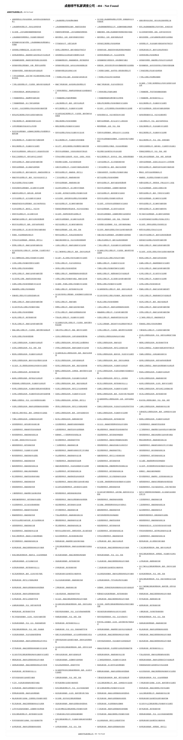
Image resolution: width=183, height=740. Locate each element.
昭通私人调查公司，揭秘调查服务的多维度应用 (71, 273)
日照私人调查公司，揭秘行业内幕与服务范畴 (154, 312)
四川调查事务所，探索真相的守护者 (67, 440)
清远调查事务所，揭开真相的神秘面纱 (110, 435)
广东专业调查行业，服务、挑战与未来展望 (111, 167)
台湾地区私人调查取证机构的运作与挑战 (111, 336)
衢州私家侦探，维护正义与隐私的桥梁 (25, 580)
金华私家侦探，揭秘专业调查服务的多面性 (26, 727)
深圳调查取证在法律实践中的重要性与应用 (69, 55)
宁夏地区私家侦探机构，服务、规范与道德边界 (113, 677)
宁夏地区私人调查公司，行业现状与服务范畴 (154, 330)
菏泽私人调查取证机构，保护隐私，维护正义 (70, 400)
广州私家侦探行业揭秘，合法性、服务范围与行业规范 (157, 683)
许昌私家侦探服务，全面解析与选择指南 (69, 660)
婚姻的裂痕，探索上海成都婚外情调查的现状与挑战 (114, 32)
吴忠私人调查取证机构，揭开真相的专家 (111, 419)
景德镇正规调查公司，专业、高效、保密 (153, 151)
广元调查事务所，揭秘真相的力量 (66, 445)
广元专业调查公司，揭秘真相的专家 (67, 177)
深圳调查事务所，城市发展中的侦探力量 (26, 424)
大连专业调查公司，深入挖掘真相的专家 (111, 162)
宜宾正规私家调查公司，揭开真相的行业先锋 (27, 714)
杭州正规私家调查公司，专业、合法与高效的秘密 (72, 688)
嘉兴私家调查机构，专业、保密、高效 (152, 574)
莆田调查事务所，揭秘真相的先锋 (23, 461)
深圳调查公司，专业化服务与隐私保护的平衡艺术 (156, 43)
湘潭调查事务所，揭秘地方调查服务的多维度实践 (156, 482)
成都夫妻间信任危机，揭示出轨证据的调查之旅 (155, 20)
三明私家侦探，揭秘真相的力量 (66, 587)
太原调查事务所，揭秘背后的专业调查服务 (69, 429)
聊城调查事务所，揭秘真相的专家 (23, 515)
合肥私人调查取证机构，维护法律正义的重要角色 (72, 342)
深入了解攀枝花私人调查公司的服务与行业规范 (28, 258)
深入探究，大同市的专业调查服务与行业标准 (112, 203)
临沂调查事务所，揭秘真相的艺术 (150, 510)
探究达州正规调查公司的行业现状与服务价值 (27, 115)
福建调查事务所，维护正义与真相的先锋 (111, 455)
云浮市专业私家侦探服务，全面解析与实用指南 (28, 709)
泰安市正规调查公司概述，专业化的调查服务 (112, 146)
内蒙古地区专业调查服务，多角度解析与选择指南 (114, 235)
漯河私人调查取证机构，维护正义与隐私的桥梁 (71, 406)
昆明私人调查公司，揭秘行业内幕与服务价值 (27, 245)
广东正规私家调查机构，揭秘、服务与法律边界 (155, 547)
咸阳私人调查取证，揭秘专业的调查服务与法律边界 (156, 366)
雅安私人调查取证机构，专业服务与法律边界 (27, 354)
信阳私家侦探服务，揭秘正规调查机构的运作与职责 (29, 665)
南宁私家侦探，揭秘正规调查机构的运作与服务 (113, 547)
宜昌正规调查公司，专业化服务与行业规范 (153, 126)
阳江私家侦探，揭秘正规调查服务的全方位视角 (28, 704)
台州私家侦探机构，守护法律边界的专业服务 (112, 580)
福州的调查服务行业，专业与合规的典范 (153, 115)
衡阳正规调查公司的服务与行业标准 (67, 126)
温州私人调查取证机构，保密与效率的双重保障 (155, 360)
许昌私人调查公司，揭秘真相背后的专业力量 (112, 317)
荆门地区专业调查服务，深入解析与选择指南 (154, 214)
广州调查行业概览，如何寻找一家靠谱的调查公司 (114, 70)
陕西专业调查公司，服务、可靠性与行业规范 (154, 193)
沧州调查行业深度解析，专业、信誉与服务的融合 (114, 224)
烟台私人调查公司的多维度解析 (22, 312)
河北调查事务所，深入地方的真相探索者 (26, 505)
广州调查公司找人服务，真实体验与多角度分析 (71, 77)
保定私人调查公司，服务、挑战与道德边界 (153, 302)
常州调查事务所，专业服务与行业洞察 (25, 450)
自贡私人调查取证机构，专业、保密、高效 (26, 348)
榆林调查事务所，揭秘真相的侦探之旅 (25, 466)
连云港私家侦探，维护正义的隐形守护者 (111, 720)
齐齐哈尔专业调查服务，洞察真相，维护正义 (27, 240)
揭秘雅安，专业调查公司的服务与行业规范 (153, 177)
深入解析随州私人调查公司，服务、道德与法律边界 (114, 289)
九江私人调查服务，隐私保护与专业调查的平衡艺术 (114, 324)
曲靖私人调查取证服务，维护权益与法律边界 (27, 378)
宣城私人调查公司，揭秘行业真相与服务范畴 (27, 302)
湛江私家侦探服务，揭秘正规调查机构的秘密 (70, 555)
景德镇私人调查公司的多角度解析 (150, 324)
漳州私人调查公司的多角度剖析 (66, 268)
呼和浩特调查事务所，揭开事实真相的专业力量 (155, 531)
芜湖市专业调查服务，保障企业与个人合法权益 (113, 132)
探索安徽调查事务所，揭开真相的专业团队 (26, 499)
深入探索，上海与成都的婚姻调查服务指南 (26, 32)
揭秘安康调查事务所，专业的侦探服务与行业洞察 (72, 466)
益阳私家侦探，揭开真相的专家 (150, 605)
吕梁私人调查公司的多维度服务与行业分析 (26, 284)
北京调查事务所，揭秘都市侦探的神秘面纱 (69, 424)
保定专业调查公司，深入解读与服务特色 (69, 224)
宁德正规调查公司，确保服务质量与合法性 (26, 121)
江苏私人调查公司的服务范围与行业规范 (26, 263)
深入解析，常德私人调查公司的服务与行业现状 (71, 284)
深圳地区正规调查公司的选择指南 (108, 43)
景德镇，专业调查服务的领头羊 (22, 235)
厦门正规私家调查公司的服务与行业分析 (111, 688)
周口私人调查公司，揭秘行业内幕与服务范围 (27, 324)
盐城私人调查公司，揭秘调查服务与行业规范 (154, 263)
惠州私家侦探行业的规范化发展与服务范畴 (153, 698)
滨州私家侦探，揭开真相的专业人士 (151, 648)
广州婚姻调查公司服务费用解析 (66, 98)
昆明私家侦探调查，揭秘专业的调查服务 (26, 693)
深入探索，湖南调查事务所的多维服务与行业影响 (114, 482)
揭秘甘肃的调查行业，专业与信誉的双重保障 (70, 240)
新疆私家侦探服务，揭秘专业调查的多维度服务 (113, 671)
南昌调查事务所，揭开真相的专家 (108, 525)
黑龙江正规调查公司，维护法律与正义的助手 (27, 156)
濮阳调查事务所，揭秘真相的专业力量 (68, 520)
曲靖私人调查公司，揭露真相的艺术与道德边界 (113, 273)
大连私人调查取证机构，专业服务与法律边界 (27, 342)
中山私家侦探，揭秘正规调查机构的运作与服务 (113, 561)
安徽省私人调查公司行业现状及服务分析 (26, 295)
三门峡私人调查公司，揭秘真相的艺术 (152, 317)
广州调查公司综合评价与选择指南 (108, 77)
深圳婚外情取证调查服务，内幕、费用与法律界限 (29, 65)
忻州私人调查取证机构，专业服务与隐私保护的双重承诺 (31, 389)
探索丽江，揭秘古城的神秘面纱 (150, 471)
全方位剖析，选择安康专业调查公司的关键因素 (71, 198)
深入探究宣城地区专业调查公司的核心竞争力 (154, 219)
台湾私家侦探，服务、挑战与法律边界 (110, 541)
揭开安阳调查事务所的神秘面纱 (108, 515)
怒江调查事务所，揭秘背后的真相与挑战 (26, 476)
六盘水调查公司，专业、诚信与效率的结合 (153, 121)
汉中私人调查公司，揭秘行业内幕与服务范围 (154, 268)
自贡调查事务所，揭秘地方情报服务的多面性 (112, 440)
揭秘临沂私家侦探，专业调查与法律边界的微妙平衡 (114, 648)
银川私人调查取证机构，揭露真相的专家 (69, 419)
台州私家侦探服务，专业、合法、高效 (68, 727)
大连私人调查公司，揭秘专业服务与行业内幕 (70, 245)
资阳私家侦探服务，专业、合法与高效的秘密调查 (156, 714)
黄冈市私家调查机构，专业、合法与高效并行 (112, 617)
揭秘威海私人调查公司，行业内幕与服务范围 (112, 312)
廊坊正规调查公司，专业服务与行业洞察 (153, 132)
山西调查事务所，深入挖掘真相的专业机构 (111, 476)
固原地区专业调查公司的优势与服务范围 (153, 240)
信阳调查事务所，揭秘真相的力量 (23, 525)
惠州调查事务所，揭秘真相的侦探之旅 (25, 435)
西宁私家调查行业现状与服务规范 (66, 683)
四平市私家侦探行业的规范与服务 (23, 677)
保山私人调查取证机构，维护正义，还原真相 (112, 378)
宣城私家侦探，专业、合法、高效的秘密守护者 (71, 629)
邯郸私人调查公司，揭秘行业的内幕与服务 (69, 307)
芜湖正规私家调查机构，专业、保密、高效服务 (28, 629)
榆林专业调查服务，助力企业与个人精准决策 (112, 121)
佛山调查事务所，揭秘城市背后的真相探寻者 (112, 429)
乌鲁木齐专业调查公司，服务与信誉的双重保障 (155, 235)
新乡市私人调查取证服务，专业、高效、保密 (154, 400)
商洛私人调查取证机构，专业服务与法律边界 (154, 372)
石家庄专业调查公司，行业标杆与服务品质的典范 (72, 167)
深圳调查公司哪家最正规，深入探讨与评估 (26, 50)
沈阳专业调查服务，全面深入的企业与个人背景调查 (156, 162)
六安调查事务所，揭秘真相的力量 (150, 499)
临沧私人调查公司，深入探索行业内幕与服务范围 (114, 279)
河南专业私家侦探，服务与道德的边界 (68, 654)
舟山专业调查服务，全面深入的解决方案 (153, 188)
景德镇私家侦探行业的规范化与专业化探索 (153, 665)
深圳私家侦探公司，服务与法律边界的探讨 (153, 50)
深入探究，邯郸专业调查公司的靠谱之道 (153, 224)
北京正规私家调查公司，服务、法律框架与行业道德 (114, 683)
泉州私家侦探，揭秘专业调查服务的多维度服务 (28, 587)
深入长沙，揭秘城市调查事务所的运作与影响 (112, 424)
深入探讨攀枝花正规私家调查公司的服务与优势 (71, 709)
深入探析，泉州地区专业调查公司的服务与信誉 (71, 193)
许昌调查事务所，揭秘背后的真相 (108, 520)
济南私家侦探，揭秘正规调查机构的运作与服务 (155, 634)
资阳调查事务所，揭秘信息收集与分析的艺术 (112, 445)
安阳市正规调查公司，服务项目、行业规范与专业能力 (157, 146)
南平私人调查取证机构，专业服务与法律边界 (112, 366)
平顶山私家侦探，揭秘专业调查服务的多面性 (154, 654)
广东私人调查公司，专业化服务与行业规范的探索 (114, 245)
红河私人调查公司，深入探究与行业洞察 (153, 273)
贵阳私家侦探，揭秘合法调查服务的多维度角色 (113, 693)
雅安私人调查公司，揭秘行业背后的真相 (153, 258)
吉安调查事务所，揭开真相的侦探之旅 (110, 531)
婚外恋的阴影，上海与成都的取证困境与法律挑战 (156, 37)
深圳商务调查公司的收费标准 (149, 55)
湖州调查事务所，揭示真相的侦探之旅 (152, 450)
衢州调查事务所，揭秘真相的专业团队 (25, 455)
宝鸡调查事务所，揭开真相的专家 (108, 461)
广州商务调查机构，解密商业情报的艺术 (26, 92)
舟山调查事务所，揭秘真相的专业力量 (68, 455)
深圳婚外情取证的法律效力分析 (66, 70)
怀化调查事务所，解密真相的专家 (108, 487)
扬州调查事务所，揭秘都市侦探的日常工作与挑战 (72, 450)
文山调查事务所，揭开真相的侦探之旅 (68, 471)
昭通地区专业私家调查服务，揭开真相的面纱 (112, 594)
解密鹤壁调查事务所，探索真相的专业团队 (153, 515)
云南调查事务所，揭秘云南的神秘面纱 (25, 471)
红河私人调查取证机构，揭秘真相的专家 (153, 378)
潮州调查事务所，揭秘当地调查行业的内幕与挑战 (156, 435)
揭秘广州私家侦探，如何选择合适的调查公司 (70, 84)
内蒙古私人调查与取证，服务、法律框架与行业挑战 (29, 413)
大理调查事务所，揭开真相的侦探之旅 (110, 471)
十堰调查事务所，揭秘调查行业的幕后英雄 (26, 493)
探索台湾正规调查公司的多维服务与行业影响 (112, 103)
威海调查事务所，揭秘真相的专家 (108, 510)
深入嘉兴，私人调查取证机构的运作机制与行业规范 (29, 366)
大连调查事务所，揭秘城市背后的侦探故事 (26, 429)
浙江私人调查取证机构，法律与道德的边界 (69, 360)
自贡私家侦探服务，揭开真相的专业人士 (26, 567)
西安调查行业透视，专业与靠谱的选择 (68, 162)
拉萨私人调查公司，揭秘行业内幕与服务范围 (27, 273)
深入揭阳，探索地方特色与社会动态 (24, 440)
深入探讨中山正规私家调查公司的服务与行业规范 (156, 704)
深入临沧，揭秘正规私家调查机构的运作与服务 (71, 599)
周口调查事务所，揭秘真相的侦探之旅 (68, 525)
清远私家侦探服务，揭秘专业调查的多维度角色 (71, 704)
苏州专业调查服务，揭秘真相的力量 (67, 183)
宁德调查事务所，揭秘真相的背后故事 (68, 461)
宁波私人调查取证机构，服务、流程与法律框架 (113, 360)
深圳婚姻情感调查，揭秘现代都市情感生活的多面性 (29, 60)
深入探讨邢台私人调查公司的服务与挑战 (26, 307)
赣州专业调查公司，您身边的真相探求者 (69, 235)
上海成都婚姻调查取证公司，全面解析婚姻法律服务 (114, 27)
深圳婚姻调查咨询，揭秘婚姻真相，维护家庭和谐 (72, 60)
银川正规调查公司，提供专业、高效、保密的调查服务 (115, 156)
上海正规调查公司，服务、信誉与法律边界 (69, 103)
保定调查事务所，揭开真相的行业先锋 (68, 505)
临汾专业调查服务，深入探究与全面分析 (111, 209)
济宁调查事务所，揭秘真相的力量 (66, 510)
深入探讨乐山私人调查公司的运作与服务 (111, 258)
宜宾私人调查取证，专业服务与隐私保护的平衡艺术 (156, 348)
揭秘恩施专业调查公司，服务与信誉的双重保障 (28, 219)
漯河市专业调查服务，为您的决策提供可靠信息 (71, 151)
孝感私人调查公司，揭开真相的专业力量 (69, 289)
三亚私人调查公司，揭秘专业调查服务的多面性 (113, 307)
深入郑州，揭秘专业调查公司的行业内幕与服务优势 (114, 230)
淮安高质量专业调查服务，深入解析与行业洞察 (28, 188)
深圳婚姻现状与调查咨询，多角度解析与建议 (112, 60)
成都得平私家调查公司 (86, 734)
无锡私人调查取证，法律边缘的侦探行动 (153, 354)
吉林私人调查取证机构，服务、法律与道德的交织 (72, 413)
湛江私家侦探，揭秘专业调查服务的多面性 (111, 698)
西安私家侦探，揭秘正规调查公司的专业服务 (154, 688)
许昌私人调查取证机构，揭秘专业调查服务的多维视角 (30, 406)
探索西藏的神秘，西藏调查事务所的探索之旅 (112, 466)
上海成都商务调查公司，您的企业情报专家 (26, 27)
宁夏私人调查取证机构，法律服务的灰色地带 (27, 419)
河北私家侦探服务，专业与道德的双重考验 (26, 634)
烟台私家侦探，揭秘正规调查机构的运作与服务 (155, 641)
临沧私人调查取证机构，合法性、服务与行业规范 (156, 383)
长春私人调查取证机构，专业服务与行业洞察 (112, 413)
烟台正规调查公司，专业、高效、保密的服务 (154, 140)
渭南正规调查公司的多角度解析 (66, 121)
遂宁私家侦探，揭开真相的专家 (150, 709)
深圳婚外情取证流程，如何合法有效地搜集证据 (71, 65)
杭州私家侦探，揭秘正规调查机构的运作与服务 (28, 547)
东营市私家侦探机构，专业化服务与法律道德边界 (114, 641)
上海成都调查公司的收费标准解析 (66, 20)
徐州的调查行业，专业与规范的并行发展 (111, 115)
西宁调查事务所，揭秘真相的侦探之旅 (25, 541)
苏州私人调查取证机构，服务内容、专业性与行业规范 (115, 354)
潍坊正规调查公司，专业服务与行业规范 (26, 146)
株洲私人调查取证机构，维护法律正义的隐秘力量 (156, 389)
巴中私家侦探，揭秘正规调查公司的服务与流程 (113, 714)
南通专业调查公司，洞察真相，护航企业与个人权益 (156, 183)
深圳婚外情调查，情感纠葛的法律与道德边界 (27, 70)
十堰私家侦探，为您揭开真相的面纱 (151, 611)
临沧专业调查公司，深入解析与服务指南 (69, 203)
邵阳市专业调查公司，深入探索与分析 (25, 214)
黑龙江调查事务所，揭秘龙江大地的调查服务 (27, 536)
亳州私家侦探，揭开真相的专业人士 (67, 623)
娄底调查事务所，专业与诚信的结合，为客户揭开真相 (157, 487)
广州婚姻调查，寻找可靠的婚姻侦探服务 (153, 92)
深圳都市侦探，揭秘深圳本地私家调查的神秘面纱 (114, 50)
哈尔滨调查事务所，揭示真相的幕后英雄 (69, 536)
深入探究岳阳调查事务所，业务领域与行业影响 (71, 487)
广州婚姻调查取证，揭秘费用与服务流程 (26, 98)
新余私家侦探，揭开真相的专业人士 (24, 671)
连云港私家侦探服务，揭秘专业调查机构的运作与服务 (115, 574)
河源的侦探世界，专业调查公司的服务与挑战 (112, 172)
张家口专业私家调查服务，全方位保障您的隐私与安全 (73, 634)
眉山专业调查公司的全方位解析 (22, 183)
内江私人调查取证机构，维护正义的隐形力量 (112, 348)
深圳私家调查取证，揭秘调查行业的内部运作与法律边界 (31, 55)
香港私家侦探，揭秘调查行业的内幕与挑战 (69, 541)
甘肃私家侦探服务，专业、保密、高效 (68, 677)
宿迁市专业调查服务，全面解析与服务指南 (111, 188)
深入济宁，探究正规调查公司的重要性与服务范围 (72, 146)
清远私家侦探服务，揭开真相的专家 (67, 561)
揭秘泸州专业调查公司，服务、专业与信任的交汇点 (29, 177)
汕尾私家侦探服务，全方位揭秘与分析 (25, 561)
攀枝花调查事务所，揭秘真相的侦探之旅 (153, 440)
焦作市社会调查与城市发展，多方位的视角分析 (28, 520)
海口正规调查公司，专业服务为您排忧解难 (69, 140)
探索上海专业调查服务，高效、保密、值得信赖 (155, 156)
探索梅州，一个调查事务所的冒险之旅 (68, 435)
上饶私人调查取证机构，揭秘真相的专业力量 (154, 406)
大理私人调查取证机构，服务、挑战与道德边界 (71, 383)
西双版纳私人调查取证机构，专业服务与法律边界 (29, 383)
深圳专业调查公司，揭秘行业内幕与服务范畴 (27, 162)
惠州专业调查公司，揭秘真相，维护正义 (69, 172)
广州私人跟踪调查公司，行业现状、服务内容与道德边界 (31, 84)
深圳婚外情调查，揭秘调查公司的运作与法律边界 (156, 60)
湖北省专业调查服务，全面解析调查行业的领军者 (114, 214)
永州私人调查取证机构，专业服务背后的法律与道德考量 (31, 394)
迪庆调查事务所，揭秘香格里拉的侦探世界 (69, 476)
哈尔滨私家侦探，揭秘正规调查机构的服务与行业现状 (157, 671)
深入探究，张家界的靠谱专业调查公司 (68, 214)
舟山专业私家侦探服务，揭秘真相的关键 (69, 580)
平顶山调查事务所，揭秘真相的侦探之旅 (69, 515)
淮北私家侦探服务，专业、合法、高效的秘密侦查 (29, 623)
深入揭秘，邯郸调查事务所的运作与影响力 (111, 505)
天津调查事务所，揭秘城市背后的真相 (152, 424)
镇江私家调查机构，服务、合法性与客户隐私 (27, 574)
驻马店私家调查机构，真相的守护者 (67, 665)
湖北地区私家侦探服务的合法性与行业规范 (111, 611)
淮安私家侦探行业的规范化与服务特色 (68, 574)
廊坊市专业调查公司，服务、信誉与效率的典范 (28, 224)
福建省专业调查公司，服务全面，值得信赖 (26, 193)
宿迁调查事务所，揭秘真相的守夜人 (109, 450)
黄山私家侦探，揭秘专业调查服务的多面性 (153, 629)
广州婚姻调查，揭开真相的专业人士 (151, 98)
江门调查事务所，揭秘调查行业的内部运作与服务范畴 (157, 429)
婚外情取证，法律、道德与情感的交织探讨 (69, 37)
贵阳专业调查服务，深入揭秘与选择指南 (26, 167)
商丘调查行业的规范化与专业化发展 (109, 151)
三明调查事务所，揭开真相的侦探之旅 (152, 455)
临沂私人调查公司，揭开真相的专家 (24, 317)
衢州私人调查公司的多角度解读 (22, 268)
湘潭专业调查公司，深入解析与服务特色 (153, 209)
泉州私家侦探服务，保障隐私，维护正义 (153, 727)
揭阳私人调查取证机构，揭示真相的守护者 (153, 342)
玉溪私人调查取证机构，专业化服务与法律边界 (71, 378)
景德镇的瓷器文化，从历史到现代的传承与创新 (155, 525)
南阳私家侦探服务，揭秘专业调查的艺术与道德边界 (156, 660)
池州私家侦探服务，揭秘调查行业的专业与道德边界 (114, 629)
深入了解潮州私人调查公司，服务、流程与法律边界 (72, 252)
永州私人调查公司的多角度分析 (150, 284)
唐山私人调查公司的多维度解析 (108, 302)
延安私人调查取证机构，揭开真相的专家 (26, 372)
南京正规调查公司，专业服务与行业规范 (153, 103)
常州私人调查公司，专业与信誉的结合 (68, 263)
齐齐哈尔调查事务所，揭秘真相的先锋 (110, 536)
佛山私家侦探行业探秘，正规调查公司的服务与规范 (29, 698)
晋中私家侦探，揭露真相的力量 (150, 599)
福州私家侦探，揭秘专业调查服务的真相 (111, 727)
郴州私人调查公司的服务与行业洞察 (109, 284)
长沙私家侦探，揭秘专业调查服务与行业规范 (27, 688)
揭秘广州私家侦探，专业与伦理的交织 (110, 84)
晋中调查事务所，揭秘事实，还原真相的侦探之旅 (156, 476)
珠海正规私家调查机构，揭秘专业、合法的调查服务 (29, 555)
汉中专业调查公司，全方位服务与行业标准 (26, 198)
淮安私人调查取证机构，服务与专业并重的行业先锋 (29, 360)
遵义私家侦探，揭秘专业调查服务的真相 (26, 594)
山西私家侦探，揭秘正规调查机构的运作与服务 (113, 599)
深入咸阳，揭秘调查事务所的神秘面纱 (152, 461)
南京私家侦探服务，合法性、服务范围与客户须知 (72, 693)
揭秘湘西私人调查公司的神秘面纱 (23, 289)
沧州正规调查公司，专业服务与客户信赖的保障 (28, 140)
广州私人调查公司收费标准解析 (150, 77)
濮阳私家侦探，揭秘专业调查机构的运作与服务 (28, 660)
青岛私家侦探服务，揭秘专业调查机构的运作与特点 (29, 641)
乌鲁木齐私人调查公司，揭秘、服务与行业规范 (71, 330)
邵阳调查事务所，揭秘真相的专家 (23, 487)
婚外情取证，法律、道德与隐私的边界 (110, 37)
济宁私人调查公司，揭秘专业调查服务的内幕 (70, 312)
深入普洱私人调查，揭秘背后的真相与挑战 (26, 279)
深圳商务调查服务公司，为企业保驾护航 (111, 55)
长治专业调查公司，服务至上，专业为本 (26, 209)
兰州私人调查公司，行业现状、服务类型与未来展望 (114, 330)
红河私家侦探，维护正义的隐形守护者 (25, 599)
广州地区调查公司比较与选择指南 (150, 70)
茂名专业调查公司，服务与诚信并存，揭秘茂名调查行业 (31, 172)
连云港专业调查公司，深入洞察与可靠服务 (69, 188)
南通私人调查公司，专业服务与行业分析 (111, 263)
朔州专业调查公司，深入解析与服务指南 (153, 203)
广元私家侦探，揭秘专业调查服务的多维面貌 (112, 709)
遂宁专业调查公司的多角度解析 (108, 177)
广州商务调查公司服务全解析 (107, 92)
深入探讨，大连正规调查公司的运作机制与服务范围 (29, 108)
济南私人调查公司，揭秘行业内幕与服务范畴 (154, 307)
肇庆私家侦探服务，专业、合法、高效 (110, 555)
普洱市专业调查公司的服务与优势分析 (110, 198)
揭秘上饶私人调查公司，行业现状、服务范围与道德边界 (31, 330)
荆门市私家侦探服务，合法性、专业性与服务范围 (29, 617)
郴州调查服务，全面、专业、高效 (108, 126)
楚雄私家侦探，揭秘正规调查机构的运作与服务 (155, 594)
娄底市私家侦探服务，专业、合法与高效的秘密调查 (72, 611)
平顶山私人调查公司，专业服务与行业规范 (69, 317)
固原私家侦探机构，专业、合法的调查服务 (153, 677)
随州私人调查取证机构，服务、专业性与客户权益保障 (115, 394)
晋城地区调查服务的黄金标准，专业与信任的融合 (72, 209)
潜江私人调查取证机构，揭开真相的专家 (153, 394)
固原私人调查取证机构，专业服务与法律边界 (154, 419)
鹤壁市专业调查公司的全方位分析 (150, 230)
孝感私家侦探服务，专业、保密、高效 (68, 617)
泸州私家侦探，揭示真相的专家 (66, 567)
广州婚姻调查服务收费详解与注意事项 (110, 98)
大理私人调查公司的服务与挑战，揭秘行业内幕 (71, 279)
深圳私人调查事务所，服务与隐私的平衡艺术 (70, 50)
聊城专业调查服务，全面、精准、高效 (68, 230)
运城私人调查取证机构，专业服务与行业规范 (112, 389)
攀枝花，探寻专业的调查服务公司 (150, 172)
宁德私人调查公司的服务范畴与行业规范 (111, 268)
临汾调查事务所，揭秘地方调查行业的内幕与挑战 (72, 482)
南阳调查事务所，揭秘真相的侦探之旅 (152, 520)
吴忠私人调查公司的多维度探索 (22, 336)
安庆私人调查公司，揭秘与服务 (66, 302)
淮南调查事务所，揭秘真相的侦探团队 (110, 499)
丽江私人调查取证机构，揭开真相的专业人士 (112, 383)
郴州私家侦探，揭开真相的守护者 (23, 611)
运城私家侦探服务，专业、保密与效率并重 (26, 605)
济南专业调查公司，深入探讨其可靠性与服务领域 (29, 230)
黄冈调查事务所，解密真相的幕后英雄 (68, 493)
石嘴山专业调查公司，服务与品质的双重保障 (112, 240)
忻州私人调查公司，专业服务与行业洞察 (153, 279)
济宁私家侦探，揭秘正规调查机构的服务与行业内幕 (29, 648)
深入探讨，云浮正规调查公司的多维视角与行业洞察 (114, 108)
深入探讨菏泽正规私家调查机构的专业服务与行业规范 (30, 654)
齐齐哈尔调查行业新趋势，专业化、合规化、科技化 (72, 156)
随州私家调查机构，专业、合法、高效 (152, 617)
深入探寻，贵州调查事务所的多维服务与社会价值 (156, 466)
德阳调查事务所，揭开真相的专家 (23, 445)
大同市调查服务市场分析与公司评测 (24, 126)
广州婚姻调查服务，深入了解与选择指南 (26, 103)
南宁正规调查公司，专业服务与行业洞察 (69, 108)
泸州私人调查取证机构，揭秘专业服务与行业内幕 (72, 348)
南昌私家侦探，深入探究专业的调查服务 (111, 665)
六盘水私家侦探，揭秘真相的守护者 (67, 594)
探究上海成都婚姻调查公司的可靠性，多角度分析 (156, 27)
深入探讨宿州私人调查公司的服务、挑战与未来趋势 (114, 295)
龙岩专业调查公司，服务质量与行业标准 (111, 193)
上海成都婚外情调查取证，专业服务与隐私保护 (28, 37)
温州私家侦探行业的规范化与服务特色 (152, 720)
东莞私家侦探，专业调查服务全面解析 (110, 704)
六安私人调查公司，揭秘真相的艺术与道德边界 (155, 295)
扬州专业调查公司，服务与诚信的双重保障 (111, 183)
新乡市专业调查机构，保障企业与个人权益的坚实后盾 (30, 151)
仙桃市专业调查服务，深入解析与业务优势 (69, 219)
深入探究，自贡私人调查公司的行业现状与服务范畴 (156, 252)
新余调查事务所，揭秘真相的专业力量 (25, 531)
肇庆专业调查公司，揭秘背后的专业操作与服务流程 (156, 167)
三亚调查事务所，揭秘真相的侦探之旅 (152, 505)
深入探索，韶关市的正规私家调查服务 (68, 698)
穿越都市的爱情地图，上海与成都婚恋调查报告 (71, 32)
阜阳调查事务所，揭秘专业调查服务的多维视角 (71, 499)
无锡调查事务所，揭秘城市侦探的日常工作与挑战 (156, 445)
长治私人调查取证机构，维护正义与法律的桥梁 (71, 389)
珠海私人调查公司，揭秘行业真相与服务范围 (154, 245)
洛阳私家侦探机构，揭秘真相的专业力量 (111, 654)
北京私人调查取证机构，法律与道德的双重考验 (71, 336)
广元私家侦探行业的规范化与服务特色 (110, 567)
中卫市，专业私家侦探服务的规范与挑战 (26, 683)
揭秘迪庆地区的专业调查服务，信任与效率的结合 (29, 203)
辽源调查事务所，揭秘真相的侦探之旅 (152, 536)
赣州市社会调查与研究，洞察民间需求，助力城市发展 (73, 531)
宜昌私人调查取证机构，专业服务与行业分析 (70, 394)
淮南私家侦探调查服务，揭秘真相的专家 (153, 623)
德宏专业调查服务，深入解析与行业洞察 (153, 198)
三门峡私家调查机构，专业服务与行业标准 (111, 660)
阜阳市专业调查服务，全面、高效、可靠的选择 (113, 219)
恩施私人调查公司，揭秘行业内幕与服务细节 (154, 289)
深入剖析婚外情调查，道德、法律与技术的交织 (155, 32)
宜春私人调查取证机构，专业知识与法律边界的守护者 (115, 406)
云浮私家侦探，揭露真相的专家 (150, 561)
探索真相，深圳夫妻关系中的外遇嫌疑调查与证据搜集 (115, 65)
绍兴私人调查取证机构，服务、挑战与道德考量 (71, 366)
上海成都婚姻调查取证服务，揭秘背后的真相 (70, 27)
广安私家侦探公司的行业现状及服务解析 (69, 714)
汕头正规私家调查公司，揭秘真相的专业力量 (154, 693)
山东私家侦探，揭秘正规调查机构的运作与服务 (113, 634)
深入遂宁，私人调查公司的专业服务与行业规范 (71, 258)
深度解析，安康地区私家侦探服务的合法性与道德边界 (115, 587)
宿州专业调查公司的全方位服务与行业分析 (69, 132)
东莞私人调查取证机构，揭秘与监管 (109, 342)
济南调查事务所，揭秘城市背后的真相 (25, 510)
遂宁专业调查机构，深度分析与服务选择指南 (154, 108)
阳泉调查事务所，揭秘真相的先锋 (23, 482)
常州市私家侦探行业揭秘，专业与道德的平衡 (27, 720)
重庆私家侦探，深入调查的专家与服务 (152, 541)
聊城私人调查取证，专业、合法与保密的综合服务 (29, 400)
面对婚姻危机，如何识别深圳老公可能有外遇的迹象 (156, 65)
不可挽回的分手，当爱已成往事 (66, 43)
